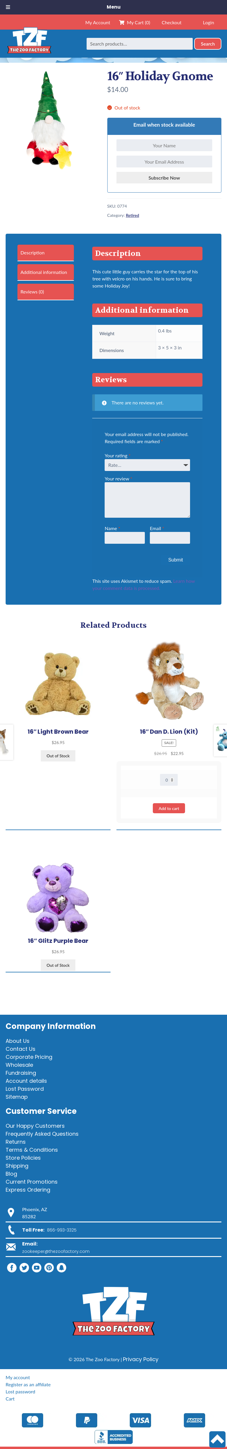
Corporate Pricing (29, 1057)
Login (208, 22)
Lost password (20, 1391)
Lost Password (25, 1089)
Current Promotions (32, 1181)
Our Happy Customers (35, 1125)
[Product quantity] (169, 780)
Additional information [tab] (43, 272)
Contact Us (20, 1049)
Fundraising (21, 1073)
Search (208, 43)
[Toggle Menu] (8, 7)
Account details (26, 1081)
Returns (16, 1141)
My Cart (134, 22)
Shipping (17, 1165)
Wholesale (19, 1065)
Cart (10, 1398)
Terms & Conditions (32, 1149)
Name (112, 528)
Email (157, 528)
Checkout (171, 22)
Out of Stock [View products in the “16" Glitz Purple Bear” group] (58, 965)
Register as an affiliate (28, 1384)
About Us (18, 1041)
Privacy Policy (140, 1359)
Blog (11, 1173)
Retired (132, 215)
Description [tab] (32, 252)
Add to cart (169, 808)
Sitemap (17, 1097)
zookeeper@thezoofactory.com (56, 1251)
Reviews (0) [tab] (32, 291)
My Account (97, 22)
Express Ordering (28, 1189)
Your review (118, 478)
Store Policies (23, 1157)
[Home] (29, 44)
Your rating (117, 455)
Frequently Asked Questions (42, 1133)
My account (18, 1377)
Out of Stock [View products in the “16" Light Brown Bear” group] (58, 755)
